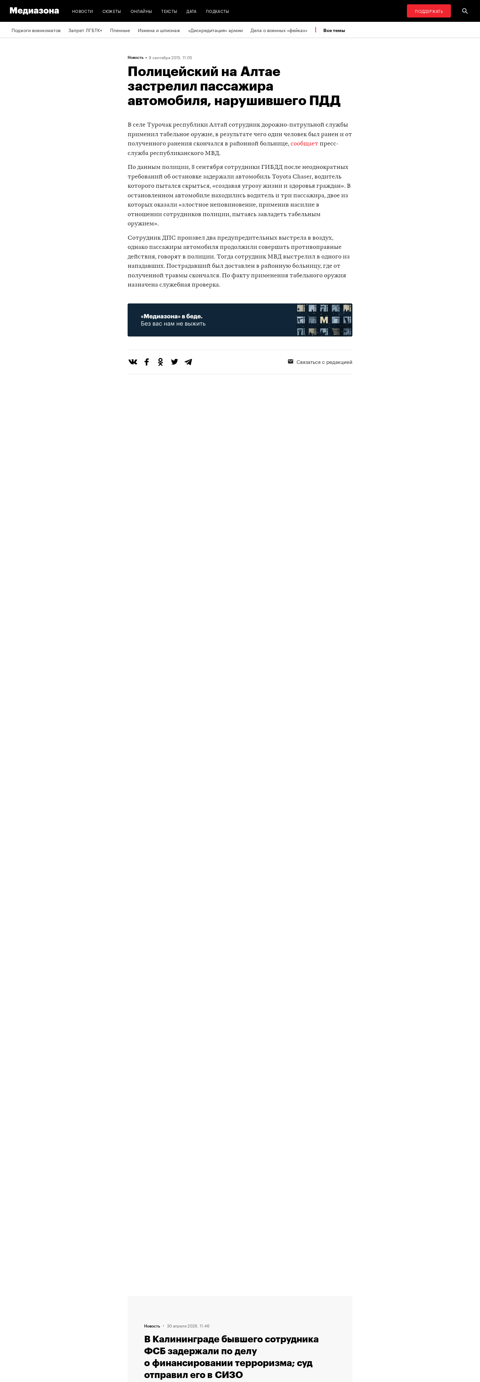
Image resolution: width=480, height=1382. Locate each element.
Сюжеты (111, 11)
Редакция (140, 1298)
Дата (191, 11)
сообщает (304, 144)
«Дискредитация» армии (215, 29)
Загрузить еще (240, 1093)
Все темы (334, 30)
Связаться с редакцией (320, 361)
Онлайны (141, 11)
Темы (135, 1336)
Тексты (169, 11)
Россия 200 (224, 1336)
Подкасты (217, 11)
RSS (218, 1298)
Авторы (138, 1323)
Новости (82, 11)
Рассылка (221, 1311)
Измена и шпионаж (159, 29)
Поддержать (429, 11)
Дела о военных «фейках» (279, 29)
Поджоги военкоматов (36, 29)
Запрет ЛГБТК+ (85, 29)
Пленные (120, 29)
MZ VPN (219, 1323)
